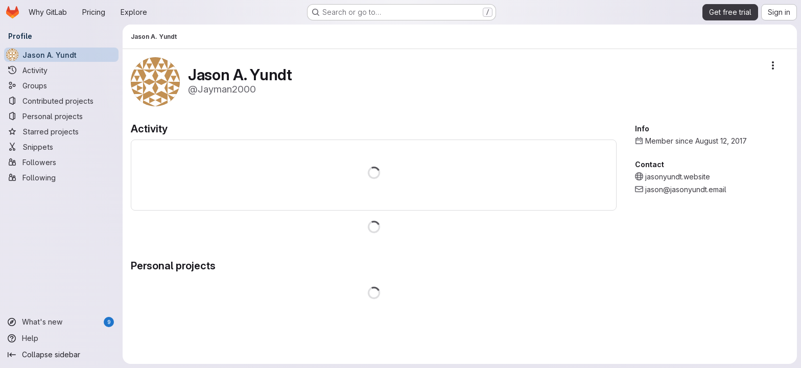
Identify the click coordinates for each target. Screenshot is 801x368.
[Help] (61, 338)
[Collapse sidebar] (61, 355)
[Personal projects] (61, 116)
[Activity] (61, 70)
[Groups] (61, 85)
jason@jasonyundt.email (685, 189)
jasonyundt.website (677, 176)
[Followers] (61, 162)
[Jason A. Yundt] (61, 55)
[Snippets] (61, 147)
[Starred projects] (61, 131)
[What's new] (61, 322)
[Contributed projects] (61, 101)
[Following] (61, 177)
